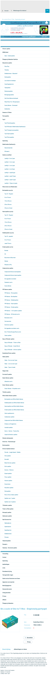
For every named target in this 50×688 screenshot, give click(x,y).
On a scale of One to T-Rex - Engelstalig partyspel (13, 19)
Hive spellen (8, 455)
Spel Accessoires (6, 519)
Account (5, 10)
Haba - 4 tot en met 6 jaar (11, 363)
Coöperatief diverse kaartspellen (13, 275)
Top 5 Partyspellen (9, 137)
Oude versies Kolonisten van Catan (11, 578)
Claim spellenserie (9, 413)
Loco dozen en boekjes (10, 80)
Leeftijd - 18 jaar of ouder (11, 183)
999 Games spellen (7, 289)
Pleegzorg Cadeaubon (7, 603)
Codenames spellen (9, 417)
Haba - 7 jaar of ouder (10, 367)
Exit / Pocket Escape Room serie (13, 332)
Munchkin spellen (9, 487)
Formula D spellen (7, 374)
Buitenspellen (6, 445)
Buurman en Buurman (10, 257)
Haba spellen (5, 356)
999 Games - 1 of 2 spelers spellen (13, 310)
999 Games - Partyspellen (11, 293)
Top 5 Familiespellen (10, 123)
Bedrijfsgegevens (6, 585)
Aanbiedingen (5, 564)
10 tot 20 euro (8, 201)
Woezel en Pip (8, 264)
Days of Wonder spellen (8, 339)
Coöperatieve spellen (7, 268)
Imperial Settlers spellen (11, 434)
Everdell (7, 459)
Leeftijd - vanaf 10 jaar (10, 176)
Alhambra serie (8, 381)
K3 (5, 254)
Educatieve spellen (7, 63)
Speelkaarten (8, 530)
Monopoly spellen (6, 512)
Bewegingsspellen (9, 94)
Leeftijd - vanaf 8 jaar (10, 172)
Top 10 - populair (9, 236)
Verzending (5, 553)
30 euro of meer (8, 208)
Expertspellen (8, 473)
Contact (4, 557)
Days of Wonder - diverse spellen (13, 349)
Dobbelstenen (8, 533)
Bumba (6, 250)
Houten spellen (8, 480)
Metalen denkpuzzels (7, 438)
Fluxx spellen (8, 477)
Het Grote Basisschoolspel (11, 98)
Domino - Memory (9, 470)
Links (3, 568)
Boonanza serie (8, 317)
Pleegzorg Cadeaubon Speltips (10, 59)
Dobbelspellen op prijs (8, 232)
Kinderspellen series (7, 247)
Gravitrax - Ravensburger (8, 441)
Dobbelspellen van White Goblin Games (14, 402)
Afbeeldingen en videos (20, 649)
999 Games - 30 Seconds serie (12, 314)
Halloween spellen (7, 516)
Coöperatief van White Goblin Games (14, 420)
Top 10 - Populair (9, 194)
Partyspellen (5, 116)
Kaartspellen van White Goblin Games (14, 406)
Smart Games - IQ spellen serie (12, 388)
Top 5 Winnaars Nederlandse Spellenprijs (15, 126)
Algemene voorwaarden (8, 582)
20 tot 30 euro (8, 204)
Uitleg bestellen (6, 592)
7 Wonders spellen (7, 505)
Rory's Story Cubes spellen (11, 494)
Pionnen (7, 537)
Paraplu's (4, 544)
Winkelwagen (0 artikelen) (18, 10)
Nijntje (6, 261)
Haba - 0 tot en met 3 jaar (11, 360)
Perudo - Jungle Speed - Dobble (12, 452)
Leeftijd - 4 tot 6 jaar (10, 165)
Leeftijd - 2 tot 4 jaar (10, 162)
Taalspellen (7, 87)
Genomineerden (8, 147)
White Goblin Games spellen (9, 395)
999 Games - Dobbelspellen (11, 300)
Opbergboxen (8, 523)
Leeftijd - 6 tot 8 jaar (10, 169)
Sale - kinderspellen (10, 55)
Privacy (4, 596)
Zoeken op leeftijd (6, 155)
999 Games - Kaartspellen (11, 303)
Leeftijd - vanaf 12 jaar (10, 179)
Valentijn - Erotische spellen (9, 547)
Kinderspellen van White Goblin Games (14, 409)
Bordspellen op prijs (7, 190)
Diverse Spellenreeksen (8, 448)
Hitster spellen (6, 48)
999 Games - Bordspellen (11, 296)
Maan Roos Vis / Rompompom (12, 101)
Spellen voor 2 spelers (10, 501)
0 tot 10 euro (8, 197)
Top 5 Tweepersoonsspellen (12, 130)
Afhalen (4, 599)
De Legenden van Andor (10, 278)
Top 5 (3, 119)
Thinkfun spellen (6, 392)
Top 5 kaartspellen (9, 133)
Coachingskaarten (9, 84)
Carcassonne (8, 321)
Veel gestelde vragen (7, 575)
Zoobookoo (7, 109)
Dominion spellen (9, 324)
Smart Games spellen (7, 385)
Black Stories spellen (10, 463)
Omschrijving (6, 649)
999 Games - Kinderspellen (11, 307)
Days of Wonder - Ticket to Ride (12, 342)
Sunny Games (8, 286)
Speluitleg (5, 140)
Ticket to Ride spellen (7, 509)
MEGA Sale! (5, 52)
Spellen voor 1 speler (10, 498)
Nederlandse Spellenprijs (8, 144)
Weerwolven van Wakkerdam (9, 186)
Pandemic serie (8, 282)
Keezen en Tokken (6, 112)
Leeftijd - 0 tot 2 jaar (10, 158)
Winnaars (7, 151)
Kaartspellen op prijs (7, 211)
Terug (29, 642)
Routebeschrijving (7, 571)
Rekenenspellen (9, 91)
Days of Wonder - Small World (12, 346)
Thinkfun (7, 70)
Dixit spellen (8, 466)
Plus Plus (7, 66)
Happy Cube (5, 370)
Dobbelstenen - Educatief (11, 73)
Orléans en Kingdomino (10, 424)
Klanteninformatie (7, 589)
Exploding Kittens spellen (8, 353)
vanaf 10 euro (8, 243)
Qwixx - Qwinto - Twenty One (12, 431)
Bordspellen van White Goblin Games (14, 399)
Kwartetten (7, 484)
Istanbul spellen (9, 427)
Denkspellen (8, 77)
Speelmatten (8, 526)
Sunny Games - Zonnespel (11, 105)
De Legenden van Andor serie (12, 328)
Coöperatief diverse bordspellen (13, 271)
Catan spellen (8, 335)
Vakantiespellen (6, 540)
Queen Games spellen (7, 378)
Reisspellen (8, 491)
